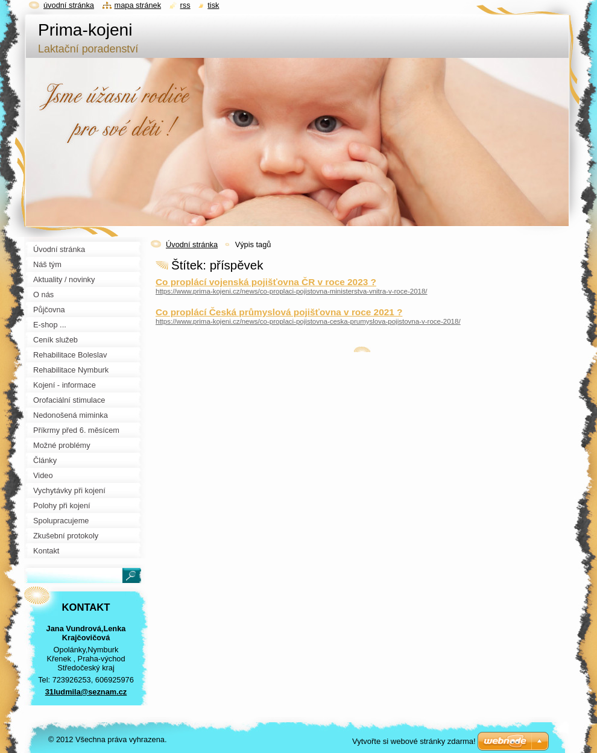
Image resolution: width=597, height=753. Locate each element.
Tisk (213, 5)
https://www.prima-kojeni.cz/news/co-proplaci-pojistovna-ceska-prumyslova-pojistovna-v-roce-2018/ (308, 321)
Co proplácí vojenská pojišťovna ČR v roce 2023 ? (266, 282)
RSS (185, 5)
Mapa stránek (138, 5)
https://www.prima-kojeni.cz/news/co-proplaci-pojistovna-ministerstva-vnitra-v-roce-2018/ (292, 291)
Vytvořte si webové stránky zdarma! (414, 741)
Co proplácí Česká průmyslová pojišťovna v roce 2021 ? (279, 312)
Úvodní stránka (192, 244)
